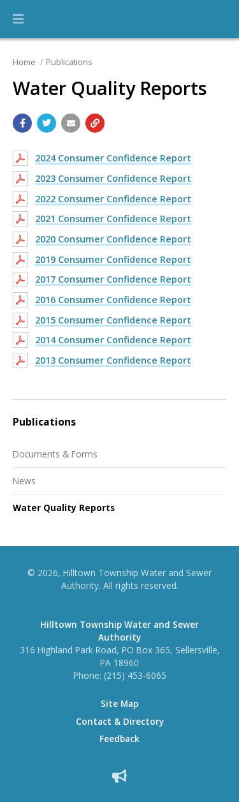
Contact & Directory (120, 721)
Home (24, 62)
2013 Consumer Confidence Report (113, 360)
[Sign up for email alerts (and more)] (119, 776)
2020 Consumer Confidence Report (113, 239)
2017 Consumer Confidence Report (113, 279)
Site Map (119, 703)
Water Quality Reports (64, 507)
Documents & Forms (55, 454)
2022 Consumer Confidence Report (113, 199)
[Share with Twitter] (46, 123)
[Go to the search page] (218, 19)
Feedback (119, 738)
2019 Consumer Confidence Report (113, 259)
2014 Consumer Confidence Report (113, 340)
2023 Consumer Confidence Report (113, 178)
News (24, 481)
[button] (18, 19)
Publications (69, 62)
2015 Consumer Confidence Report (113, 320)
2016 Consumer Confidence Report (113, 299)
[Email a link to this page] (70, 123)
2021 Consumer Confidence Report (113, 218)
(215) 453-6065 (135, 675)
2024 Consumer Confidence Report (113, 158)
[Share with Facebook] (22, 123)
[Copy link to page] (95, 123)
